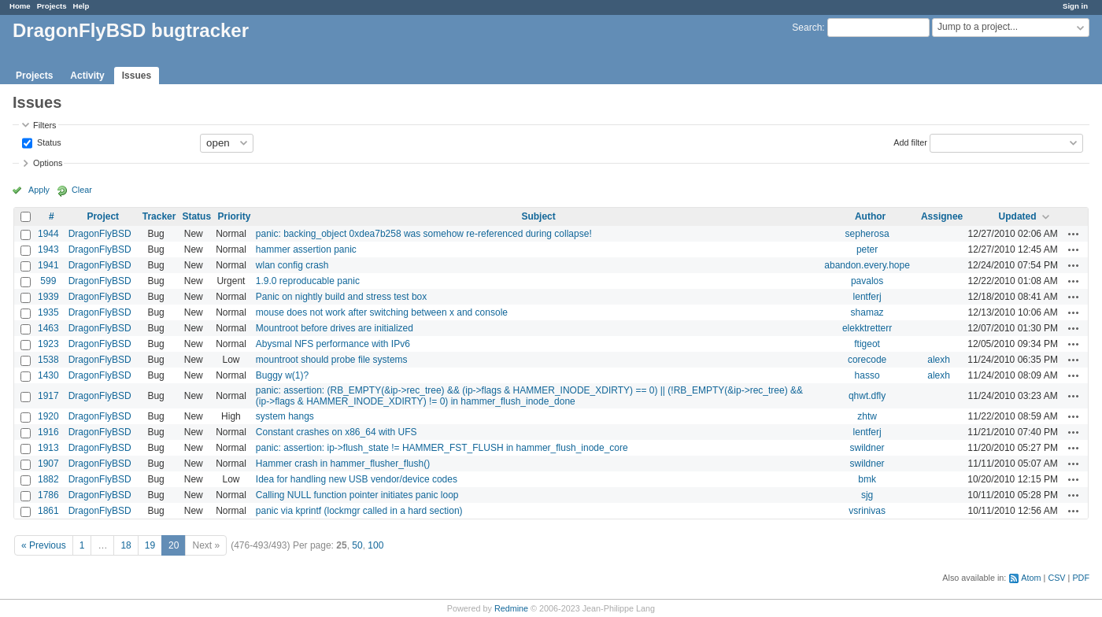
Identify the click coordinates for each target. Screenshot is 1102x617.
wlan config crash (292, 265)
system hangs (285, 416)
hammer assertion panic (306, 249)
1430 (48, 375)
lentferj (867, 296)
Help (81, 6)
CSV (1056, 577)
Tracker (159, 216)
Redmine (511, 608)
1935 (48, 312)
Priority (233, 216)
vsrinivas (867, 510)
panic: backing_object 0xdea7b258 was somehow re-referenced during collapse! (424, 233)
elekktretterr (867, 328)
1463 (48, 328)
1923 (48, 343)
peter (867, 249)
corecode (867, 359)
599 (48, 280)
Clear (82, 189)
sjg (867, 495)
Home (20, 6)
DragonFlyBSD (99, 233)
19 (150, 545)
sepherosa (867, 233)
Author (870, 216)
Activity (87, 75)
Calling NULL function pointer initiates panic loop (357, 495)
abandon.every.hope (867, 265)
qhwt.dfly (867, 395)
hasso (867, 375)
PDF (1080, 577)
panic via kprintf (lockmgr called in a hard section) (359, 510)
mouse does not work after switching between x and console (382, 312)
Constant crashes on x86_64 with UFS (336, 432)
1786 (48, 495)
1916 (48, 432)
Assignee (942, 216)
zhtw (867, 416)
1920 (48, 416)
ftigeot (867, 343)
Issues (136, 75)
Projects (52, 6)
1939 (48, 296)
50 (357, 545)
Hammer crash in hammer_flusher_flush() (343, 463)
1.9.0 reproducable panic (308, 280)
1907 (48, 463)
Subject (538, 216)
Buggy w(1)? (282, 375)
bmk (867, 479)
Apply (39, 189)
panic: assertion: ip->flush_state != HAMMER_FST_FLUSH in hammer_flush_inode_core (442, 447)
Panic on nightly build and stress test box (341, 296)
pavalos (867, 280)
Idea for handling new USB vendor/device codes (356, 479)
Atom (1031, 577)
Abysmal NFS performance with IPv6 (333, 343)
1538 (48, 359)
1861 (48, 510)
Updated (1018, 216)
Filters (44, 125)
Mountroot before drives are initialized (334, 328)
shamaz (867, 312)
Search (807, 27)
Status (48, 141)
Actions (1073, 233)
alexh (938, 359)
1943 (48, 249)
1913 (48, 447)
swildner (867, 447)
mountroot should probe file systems (332, 359)
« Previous (43, 545)
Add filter (910, 141)
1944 (48, 233)
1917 (48, 395)
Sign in (1075, 6)
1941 (48, 265)
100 (375, 545)
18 (125, 545)
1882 (48, 479)
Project (103, 216)
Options (47, 163)
